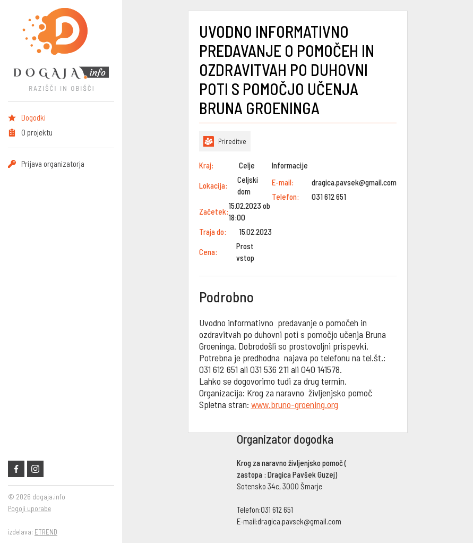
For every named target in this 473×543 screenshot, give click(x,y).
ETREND (46, 532)
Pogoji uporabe (29, 508)
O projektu (37, 132)
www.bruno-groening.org (294, 404)
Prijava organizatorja (52, 163)
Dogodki (33, 117)
